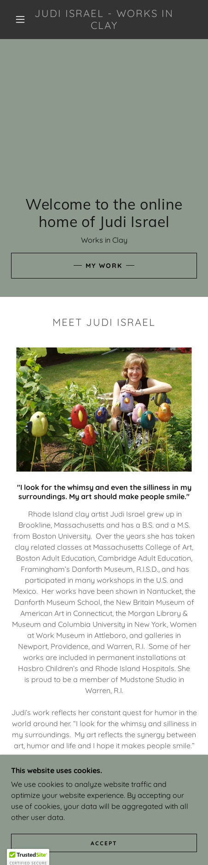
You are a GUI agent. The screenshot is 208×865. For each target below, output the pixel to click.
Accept (104, 843)
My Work (104, 266)
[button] (20, 19)
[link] (103, 19)
